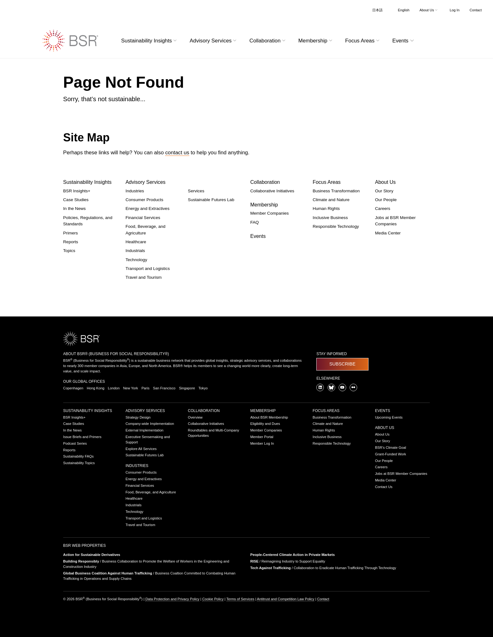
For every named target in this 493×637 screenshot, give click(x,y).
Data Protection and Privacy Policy (172, 599)
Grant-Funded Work (390, 454)
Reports (70, 241)
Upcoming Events (389, 417)
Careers (382, 208)
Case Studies (76, 199)
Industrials (135, 250)
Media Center (388, 233)
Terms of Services (240, 599)
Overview (195, 417)
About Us (385, 182)
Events (258, 236)
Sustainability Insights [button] (149, 41)
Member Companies (269, 213)
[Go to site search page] (429, 40)
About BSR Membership (269, 417)
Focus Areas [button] (363, 41)
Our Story (384, 191)
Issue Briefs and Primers (82, 437)
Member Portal (261, 437)
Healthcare (135, 241)
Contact (475, 10)
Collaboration (265, 182)
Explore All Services (141, 449)
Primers (70, 233)
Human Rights (326, 208)
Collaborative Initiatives (272, 191)
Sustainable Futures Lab (211, 199)
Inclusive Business (330, 217)
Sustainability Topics (79, 463)
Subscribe (342, 363)
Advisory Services (145, 182)
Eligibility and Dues (265, 424)
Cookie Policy (213, 599)
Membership (264, 204)
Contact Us (383, 487)
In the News (74, 208)
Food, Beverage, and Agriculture (150, 492)
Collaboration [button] (268, 41)
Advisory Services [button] (214, 41)
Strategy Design (138, 417)
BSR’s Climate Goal (390, 447)
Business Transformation (336, 191)
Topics (69, 250)
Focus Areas (327, 182)
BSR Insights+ (77, 191)
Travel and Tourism (143, 277)
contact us (177, 153)
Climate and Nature (331, 199)
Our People (386, 199)
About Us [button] (429, 10)
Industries (134, 191)
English (404, 10)
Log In (454, 10)
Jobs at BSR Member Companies (401, 473)
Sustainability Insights (87, 182)
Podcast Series (75, 443)
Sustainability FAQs (78, 456)
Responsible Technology (336, 226)
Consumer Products (144, 199)
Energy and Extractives (147, 208)
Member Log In (262, 443)
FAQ (254, 222)
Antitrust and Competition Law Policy (285, 599)
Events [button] (404, 41)
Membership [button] (316, 41)
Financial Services (142, 217)
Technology (136, 259)
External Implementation (144, 430)
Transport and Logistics (147, 268)
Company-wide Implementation (149, 424)
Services (196, 191)
